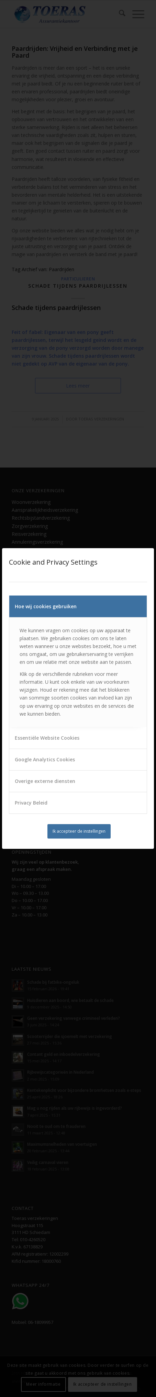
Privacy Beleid (31, 802)
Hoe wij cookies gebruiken (46, 606)
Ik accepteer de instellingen (79, 831)
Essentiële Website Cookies (47, 738)
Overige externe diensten (45, 781)
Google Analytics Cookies (45, 759)
